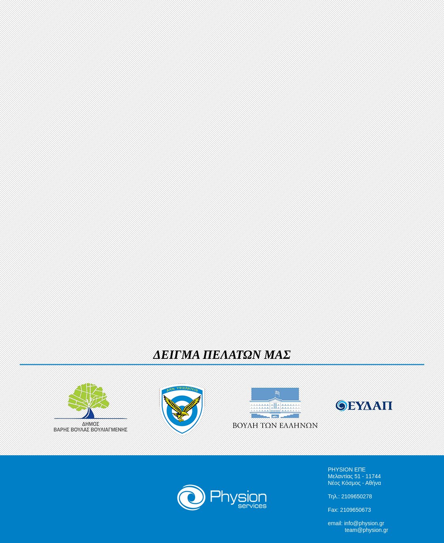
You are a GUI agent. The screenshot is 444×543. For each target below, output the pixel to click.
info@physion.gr (364, 523)
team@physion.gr (366, 530)
